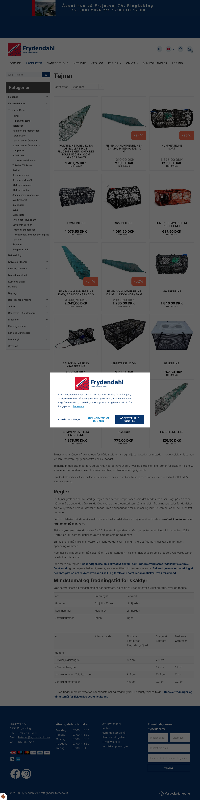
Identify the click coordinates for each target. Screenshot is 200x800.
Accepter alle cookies (129, 419)
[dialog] (100, 399)
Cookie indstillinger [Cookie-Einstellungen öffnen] (69, 419)
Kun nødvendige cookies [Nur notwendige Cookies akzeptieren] (98, 419)
